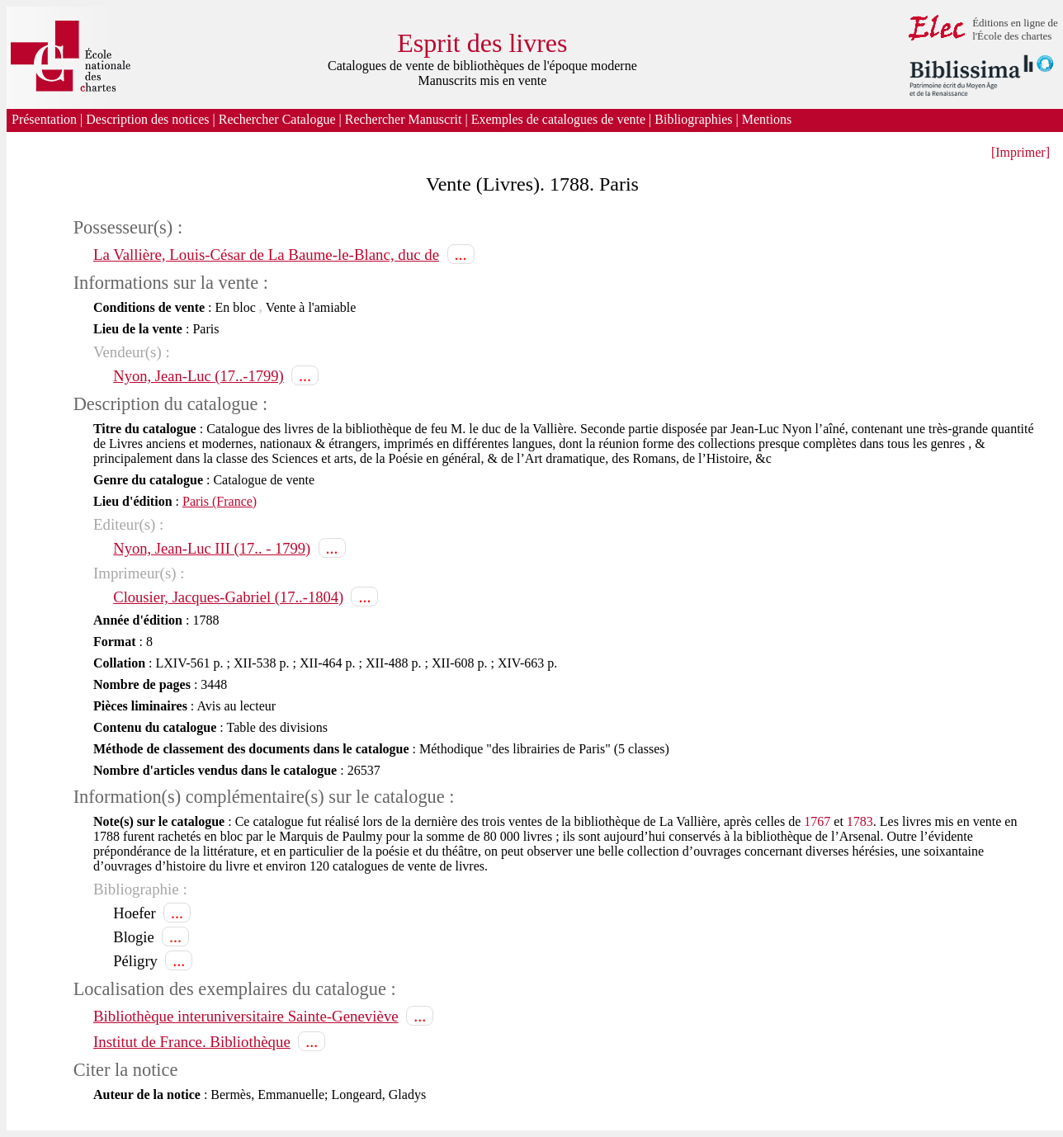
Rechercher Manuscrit (403, 119)
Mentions (768, 119)
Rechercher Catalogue (277, 119)
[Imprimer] (1020, 152)
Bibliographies (693, 119)
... (461, 254)
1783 (860, 821)
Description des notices (147, 119)
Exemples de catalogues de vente (558, 119)
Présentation (44, 119)
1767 (817, 821)
